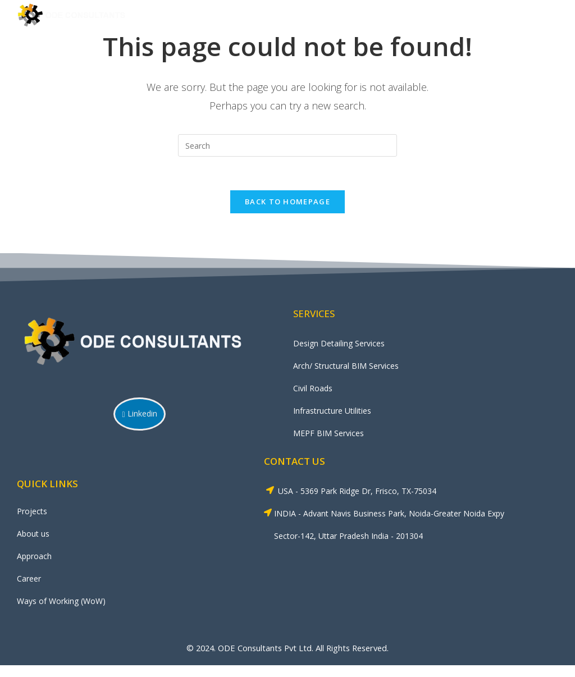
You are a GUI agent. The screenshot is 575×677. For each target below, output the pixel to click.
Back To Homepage (287, 202)
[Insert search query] (287, 145)
